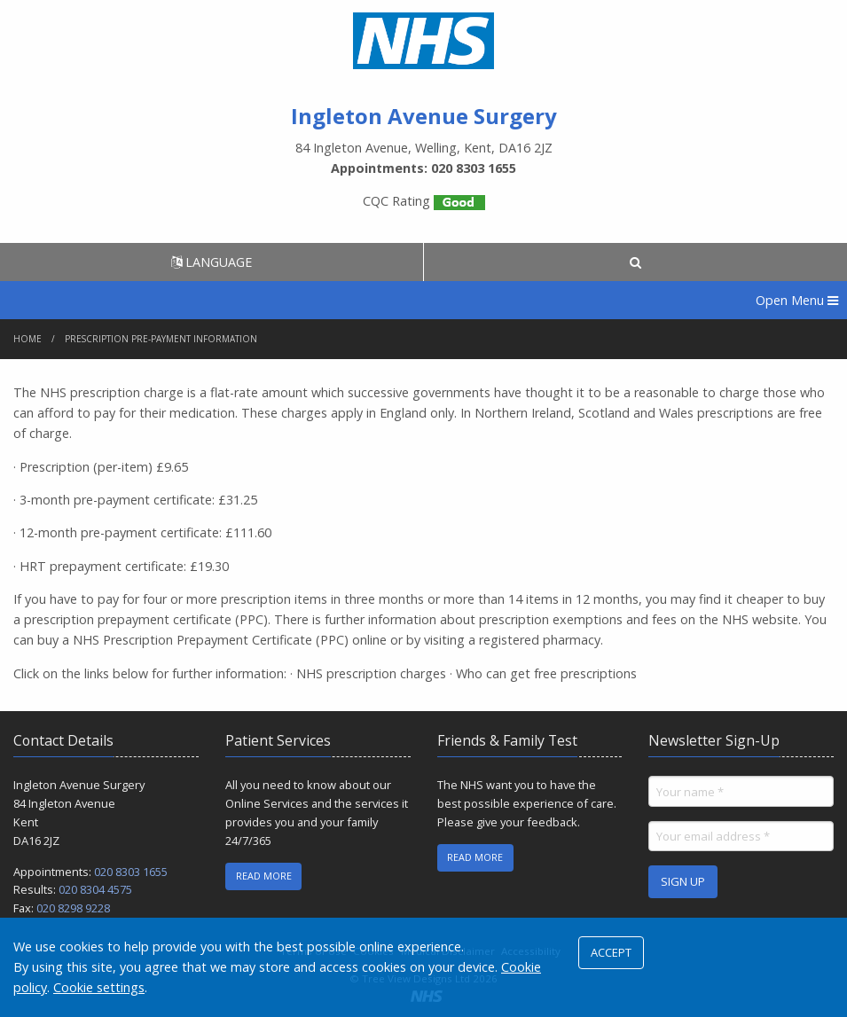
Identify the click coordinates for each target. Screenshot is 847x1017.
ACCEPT (611, 952)
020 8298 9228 (73, 908)
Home (27, 338)
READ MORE (264, 875)
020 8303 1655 (131, 872)
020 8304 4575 (95, 889)
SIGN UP (683, 881)
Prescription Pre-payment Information (161, 338)
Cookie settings (99, 987)
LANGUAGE (211, 262)
